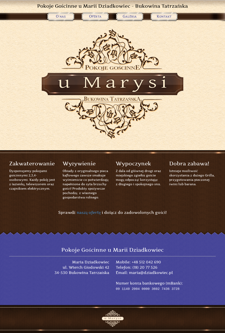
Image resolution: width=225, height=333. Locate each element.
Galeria (130, 16)
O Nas (61, 16)
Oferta (95, 16)
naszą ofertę (89, 212)
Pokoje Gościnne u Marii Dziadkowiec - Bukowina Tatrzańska (112, 6)
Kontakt (164, 16)
